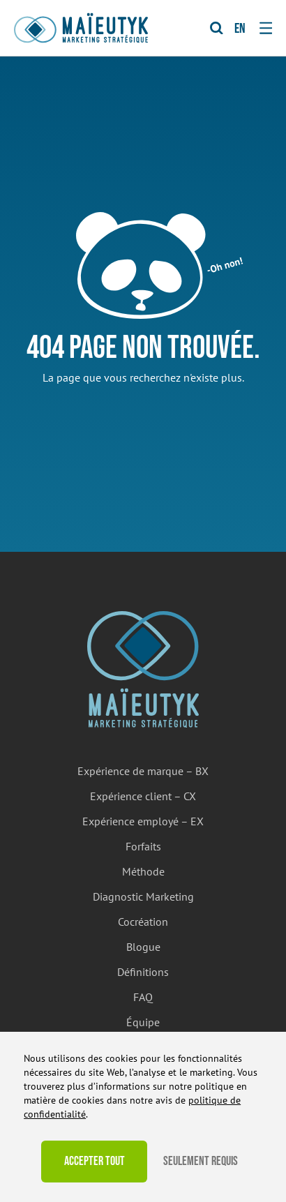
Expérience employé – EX (143, 821)
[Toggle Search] (216, 28)
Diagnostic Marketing (143, 896)
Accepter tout (94, 1161)
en (240, 29)
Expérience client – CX (143, 796)
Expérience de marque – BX (143, 771)
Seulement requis (200, 1161)
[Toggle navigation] (265, 28)
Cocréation (143, 922)
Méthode (143, 871)
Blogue (143, 947)
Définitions (143, 972)
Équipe (143, 1022)
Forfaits (143, 846)
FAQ (143, 997)
